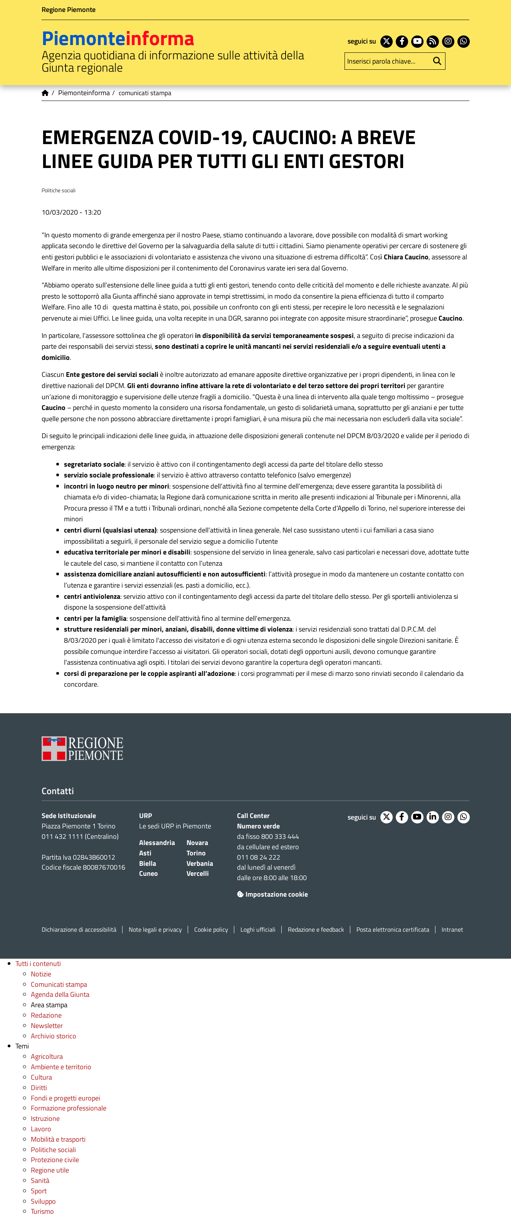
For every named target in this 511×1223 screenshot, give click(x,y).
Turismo (42, 1211)
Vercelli (198, 873)
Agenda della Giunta (60, 994)
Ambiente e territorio (61, 1067)
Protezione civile (55, 1159)
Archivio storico (53, 1036)
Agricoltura (47, 1056)
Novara (197, 842)
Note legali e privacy (155, 929)
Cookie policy (211, 929)
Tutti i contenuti (38, 963)
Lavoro (41, 1129)
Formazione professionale (68, 1108)
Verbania (200, 863)
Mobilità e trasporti (58, 1139)
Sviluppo (43, 1201)
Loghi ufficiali (258, 929)
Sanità (40, 1180)
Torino (196, 853)
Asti (145, 853)
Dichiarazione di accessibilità (79, 929)
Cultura (41, 1077)
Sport (39, 1191)
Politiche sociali (53, 1149)
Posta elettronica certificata (392, 929)
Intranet (452, 929)
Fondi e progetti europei (65, 1098)
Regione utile (50, 1170)
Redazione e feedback (316, 929)
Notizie (41, 974)
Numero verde (258, 826)
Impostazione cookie (272, 894)
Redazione (46, 1015)
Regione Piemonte (69, 9)
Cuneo (148, 873)
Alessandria (157, 842)
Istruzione (45, 1118)
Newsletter (47, 1025)
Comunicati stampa (59, 984)
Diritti (39, 1087)
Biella (147, 863)
